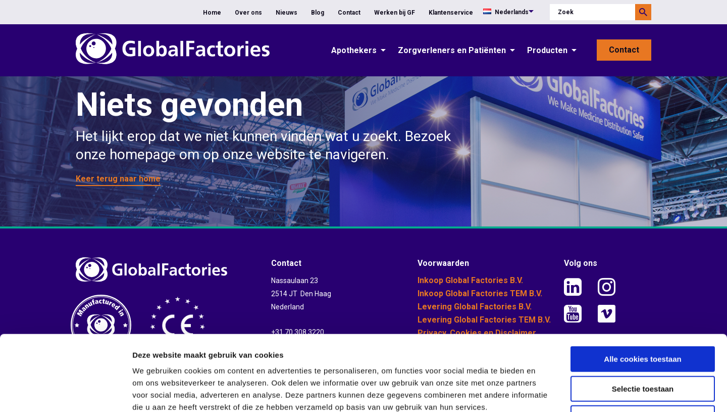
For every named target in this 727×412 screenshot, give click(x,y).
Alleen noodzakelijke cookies (642, 347)
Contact (349, 12)
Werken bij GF (394, 12)
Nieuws (286, 12)
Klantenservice (451, 12)
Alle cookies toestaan (642, 288)
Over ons (248, 12)
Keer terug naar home (118, 179)
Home (212, 12)
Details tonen (545, 392)
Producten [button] (547, 50)
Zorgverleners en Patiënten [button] (452, 50)
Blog (317, 12)
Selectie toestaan (643, 318)
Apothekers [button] (354, 50)
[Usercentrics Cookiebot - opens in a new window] (65, 392)
